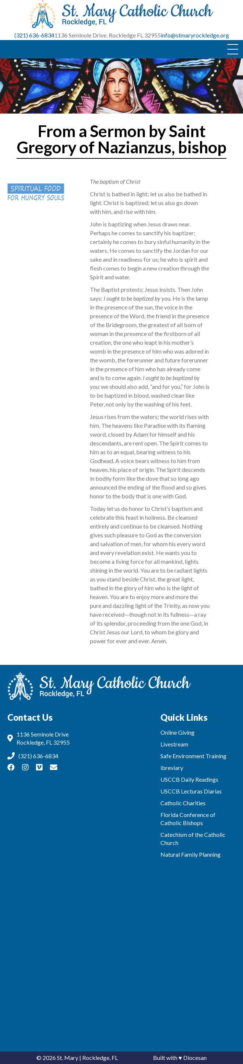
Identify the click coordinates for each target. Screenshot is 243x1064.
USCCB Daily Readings (189, 779)
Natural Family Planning (190, 854)
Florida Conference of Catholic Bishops (187, 818)
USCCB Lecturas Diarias (191, 791)
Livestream (174, 744)
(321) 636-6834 (34, 35)
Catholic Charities (183, 802)
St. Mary (67, 1057)
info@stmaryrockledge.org (195, 35)
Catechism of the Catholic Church (192, 838)
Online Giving (177, 732)
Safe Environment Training (193, 755)
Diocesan (195, 1057)
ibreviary (171, 767)
